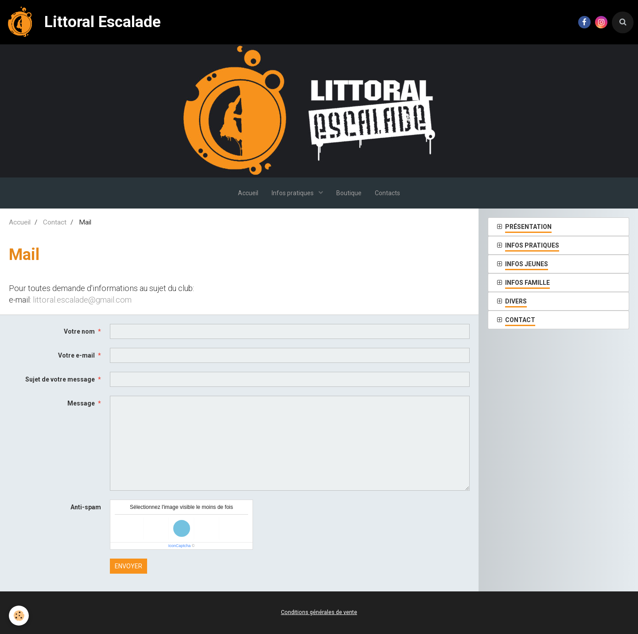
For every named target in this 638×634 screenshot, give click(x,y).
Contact (54, 222)
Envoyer (128, 566)
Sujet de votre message (60, 379)
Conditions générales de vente (319, 612)
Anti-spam (85, 507)
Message (81, 403)
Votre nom (79, 331)
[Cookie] (19, 616)
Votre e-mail (76, 355)
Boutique (349, 193)
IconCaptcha (179, 545)
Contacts (387, 193)
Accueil (248, 193)
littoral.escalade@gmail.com (82, 299)
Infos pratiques (293, 193)
